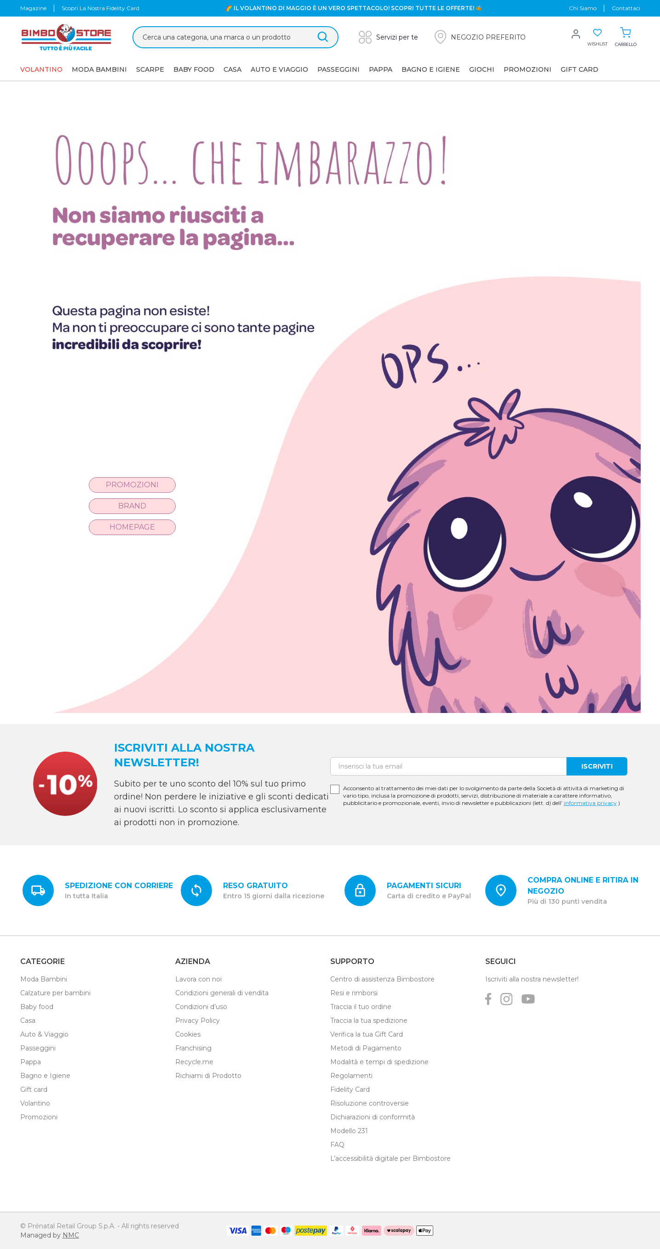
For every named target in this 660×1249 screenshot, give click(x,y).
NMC (71, 1235)
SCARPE (150, 69)
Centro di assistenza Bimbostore (382, 979)
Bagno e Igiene (431, 69)
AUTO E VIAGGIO (279, 69)
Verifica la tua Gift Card (366, 1034)
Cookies (188, 1034)
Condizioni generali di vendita (222, 993)
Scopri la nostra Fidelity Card (100, 8)
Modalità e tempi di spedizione (379, 1062)
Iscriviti (597, 766)
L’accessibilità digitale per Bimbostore (390, 1158)
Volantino (35, 1103)
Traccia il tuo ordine (360, 1007)
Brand (132, 506)
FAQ (337, 1145)
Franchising (193, 1048)
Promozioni (527, 69)
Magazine (33, 8)
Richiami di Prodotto (208, 1076)
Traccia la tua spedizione (368, 1020)
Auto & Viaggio (44, 1034)
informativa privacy (590, 802)
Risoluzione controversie (369, 1103)
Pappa (380, 69)
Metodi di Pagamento (366, 1048)
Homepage (132, 527)
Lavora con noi (198, 979)
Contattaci (626, 8)
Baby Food (193, 69)
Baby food (36, 1007)
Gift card (33, 1089)
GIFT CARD (579, 69)
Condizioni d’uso (201, 1007)
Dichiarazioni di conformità (372, 1117)
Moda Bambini (99, 69)
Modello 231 (349, 1131)
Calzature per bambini (55, 993)
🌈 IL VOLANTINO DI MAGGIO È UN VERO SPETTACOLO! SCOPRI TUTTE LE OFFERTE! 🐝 (353, 8)
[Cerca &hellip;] (235, 37)
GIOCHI (481, 69)
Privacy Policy (197, 1020)
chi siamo (583, 8)
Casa (232, 69)
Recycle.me (194, 1062)
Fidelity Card (350, 1089)
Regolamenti (351, 1076)
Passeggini (338, 69)
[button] (480, 37)
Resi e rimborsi (354, 993)
